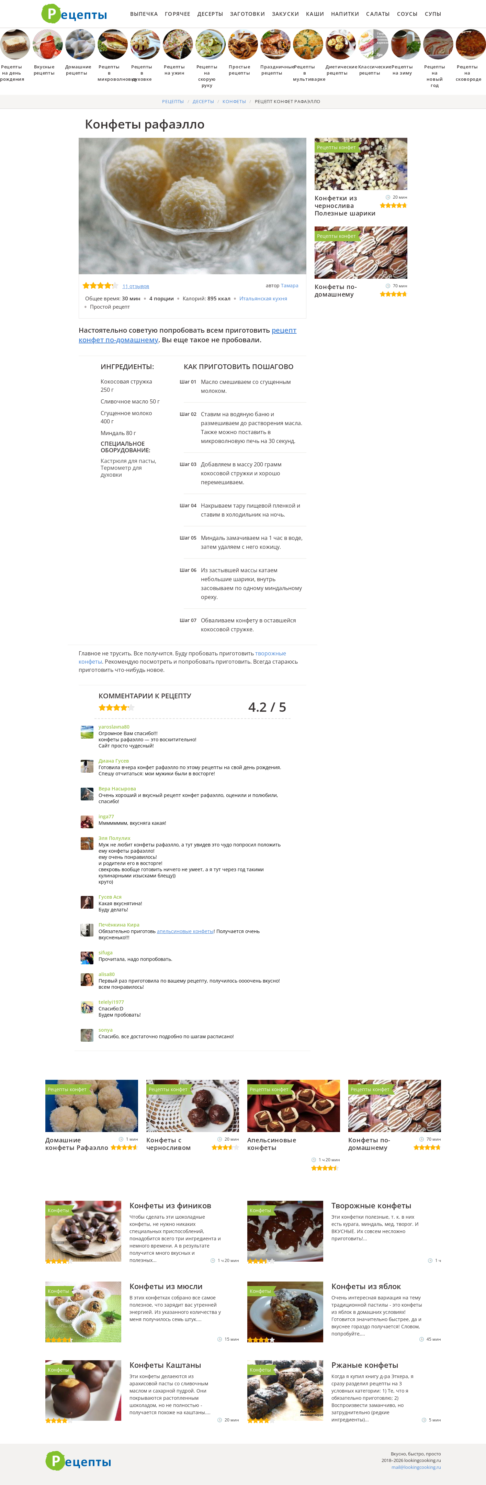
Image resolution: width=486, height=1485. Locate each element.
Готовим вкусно (78, 1461)
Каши (315, 13)
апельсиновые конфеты (185, 931)
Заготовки (247, 13)
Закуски (285, 13)
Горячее (177, 13)
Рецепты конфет (336, 147)
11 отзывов (136, 286)
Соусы (407, 13)
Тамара (289, 285)
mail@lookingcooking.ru (416, 1467)
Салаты (378, 13)
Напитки (345, 13)
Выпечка (144, 13)
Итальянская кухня (263, 298)
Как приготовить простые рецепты (74, 13)
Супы (433, 13)
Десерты (210, 13)
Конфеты (58, 1210)
